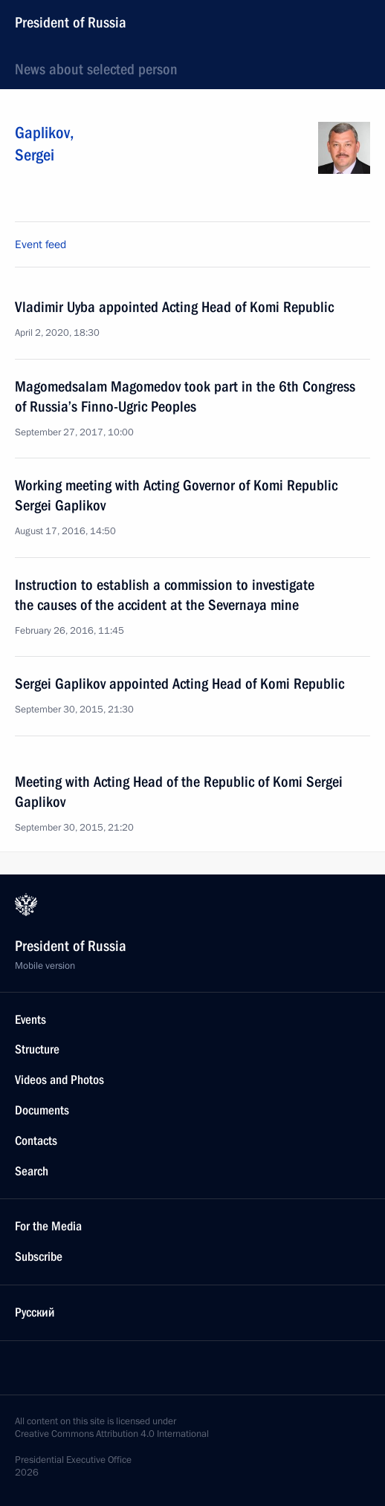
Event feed (40, 244)
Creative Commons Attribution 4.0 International (112, 1434)
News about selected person (96, 69)
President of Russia (70, 22)
